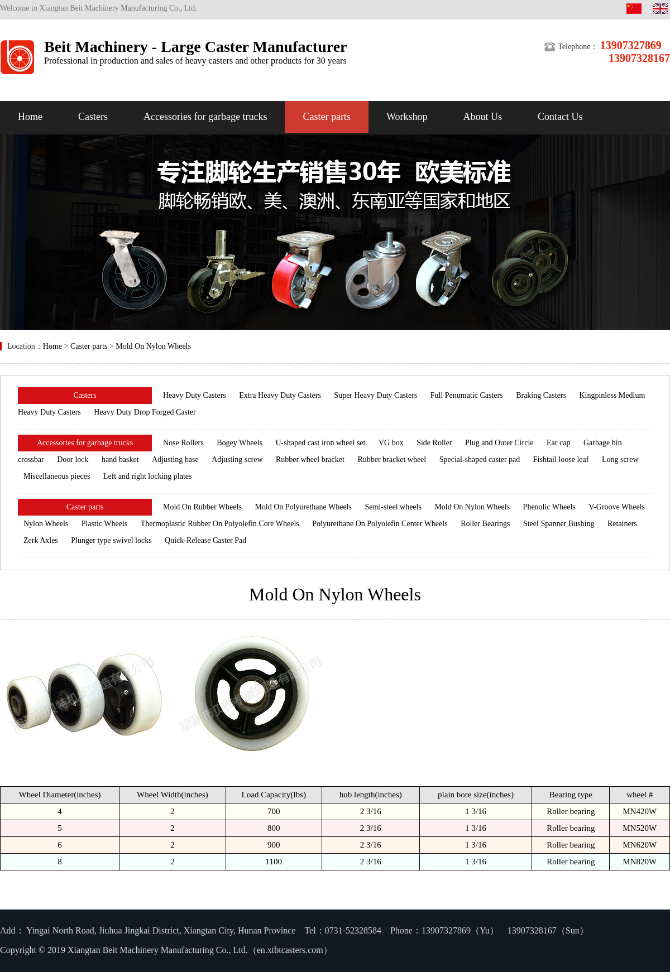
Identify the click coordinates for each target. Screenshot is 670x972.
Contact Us (560, 116)
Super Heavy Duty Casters (375, 395)
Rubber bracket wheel (391, 459)
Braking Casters (541, 395)
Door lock (72, 459)
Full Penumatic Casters (466, 395)
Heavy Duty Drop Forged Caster (145, 412)
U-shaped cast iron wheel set (321, 443)
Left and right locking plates (147, 476)
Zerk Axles (40, 540)
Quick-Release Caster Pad (205, 540)
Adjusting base (175, 459)
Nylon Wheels (45, 523)
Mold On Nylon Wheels (153, 346)
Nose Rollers (183, 443)
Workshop (407, 116)
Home (30, 116)
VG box (391, 443)
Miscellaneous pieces (56, 476)
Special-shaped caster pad (479, 459)
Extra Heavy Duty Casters (280, 395)
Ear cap (558, 443)
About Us (482, 116)
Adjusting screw (237, 459)
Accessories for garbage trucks (205, 116)
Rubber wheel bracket (310, 459)
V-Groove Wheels (616, 507)
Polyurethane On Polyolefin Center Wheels (379, 523)
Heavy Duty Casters (194, 395)
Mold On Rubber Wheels (202, 507)
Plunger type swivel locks (111, 540)
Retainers (622, 523)
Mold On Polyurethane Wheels (303, 507)
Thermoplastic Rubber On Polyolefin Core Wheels (220, 523)
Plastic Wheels (105, 523)
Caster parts (326, 116)
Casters (93, 116)
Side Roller (434, 443)
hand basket (120, 459)
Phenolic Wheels (549, 507)
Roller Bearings (485, 523)
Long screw (620, 459)
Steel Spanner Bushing (559, 523)
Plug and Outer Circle (499, 443)
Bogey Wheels (239, 443)
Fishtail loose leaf (561, 459)
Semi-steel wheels (393, 507)
